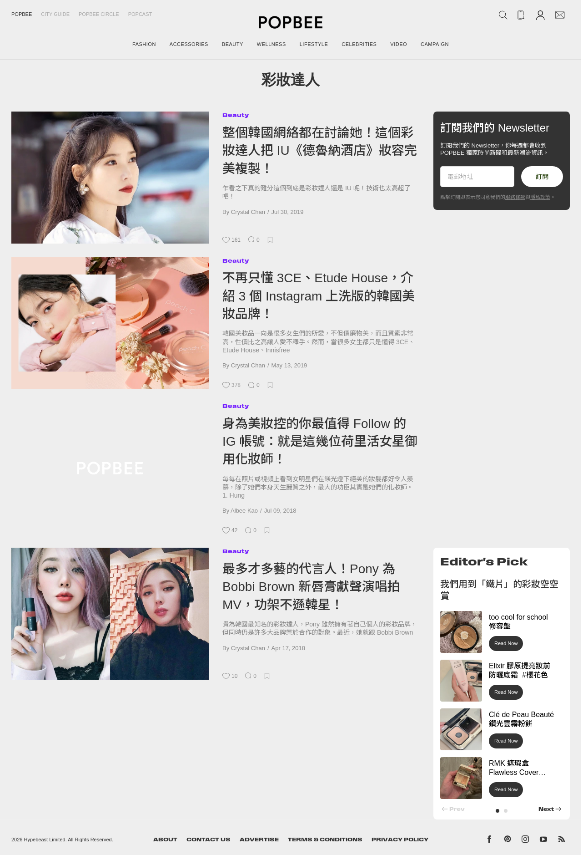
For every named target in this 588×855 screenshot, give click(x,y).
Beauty (235, 115)
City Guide (55, 14)
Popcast (140, 14)
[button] (497, 811)
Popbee (21, 14)
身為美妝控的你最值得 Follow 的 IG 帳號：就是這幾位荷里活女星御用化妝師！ (319, 442)
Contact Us (208, 839)
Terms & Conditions (325, 839)
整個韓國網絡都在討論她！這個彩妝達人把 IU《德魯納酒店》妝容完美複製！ (319, 151)
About (165, 839)
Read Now (506, 643)
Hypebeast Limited (44, 839)
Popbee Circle (99, 14)
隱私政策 (540, 197)
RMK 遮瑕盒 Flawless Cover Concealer (513, 772)
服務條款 (515, 197)
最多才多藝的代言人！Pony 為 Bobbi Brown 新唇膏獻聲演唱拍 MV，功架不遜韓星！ (311, 587)
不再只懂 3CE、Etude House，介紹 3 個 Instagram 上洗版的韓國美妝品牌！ (318, 296)
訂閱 (542, 176)
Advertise (259, 839)
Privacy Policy (400, 839)
